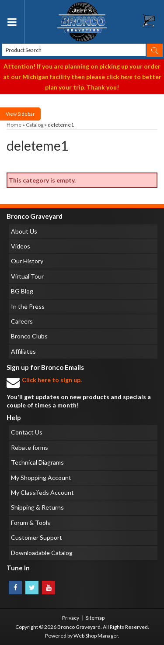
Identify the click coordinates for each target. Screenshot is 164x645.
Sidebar (26, 114)
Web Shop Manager (95, 635)
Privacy (70, 617)
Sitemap (95, 617)
